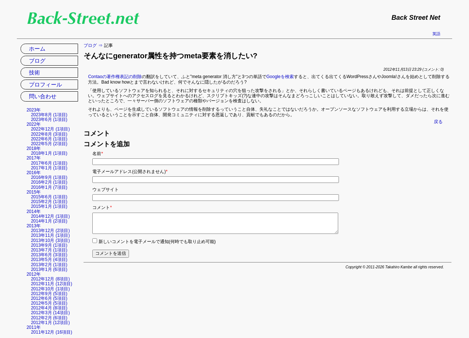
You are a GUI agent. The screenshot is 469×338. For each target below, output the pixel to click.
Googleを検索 (280, 76)
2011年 (33, 327)
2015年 (33, 192)
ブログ (90, 45)
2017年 (33, 158)
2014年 (33, 211)
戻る (438, 121)
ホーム (37, 48)
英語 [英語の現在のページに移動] (436, 34)
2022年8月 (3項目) (49, 134)
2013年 (33, 225)
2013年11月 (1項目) (50, 235)
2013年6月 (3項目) (49, 254)
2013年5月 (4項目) (49, 259)
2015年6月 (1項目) (49, 196)
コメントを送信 (110, 253)
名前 (97, 153)
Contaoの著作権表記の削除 (115, 76)
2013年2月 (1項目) (49, 264)
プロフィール (45, 84)
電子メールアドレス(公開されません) (129, 171)
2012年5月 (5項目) (49, 303)
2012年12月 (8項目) (50, 279)
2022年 (33, 124)
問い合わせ (42, 96)
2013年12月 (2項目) (50, 230)
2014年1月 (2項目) (49, 221)
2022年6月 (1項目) (49, 139)
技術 (34, 72)
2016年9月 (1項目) (49, 177)
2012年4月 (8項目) (49, 308)
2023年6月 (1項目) (49, 119)
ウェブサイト (105, 189)
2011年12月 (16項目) (51, 332)
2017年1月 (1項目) (49, 167)
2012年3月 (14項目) (50, 312)
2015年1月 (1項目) (49, 206)
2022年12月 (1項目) (50, 129)
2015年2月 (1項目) (49, 201)
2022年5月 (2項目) (49, 143)
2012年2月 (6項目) (49, 317)
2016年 (33, 172)
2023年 (33, 110)
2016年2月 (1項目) (49, 182)
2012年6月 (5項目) (49, 298)
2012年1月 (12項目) (50, 322)
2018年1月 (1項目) (49, 153)
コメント (102, 207)
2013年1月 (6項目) (49, 269)
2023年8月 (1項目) (49, 114)
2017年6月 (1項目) (49, 163)
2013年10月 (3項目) (50, 240)
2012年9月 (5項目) (49, 293)
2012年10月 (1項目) (50, 288)
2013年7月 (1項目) (49, 250)
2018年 (33, 148)
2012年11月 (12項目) (51, 283)
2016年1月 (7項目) (49, 187)
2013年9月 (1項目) (49, 245)
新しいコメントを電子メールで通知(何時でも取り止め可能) (157, 241)
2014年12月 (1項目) (50, 216)
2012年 (33, 274)
